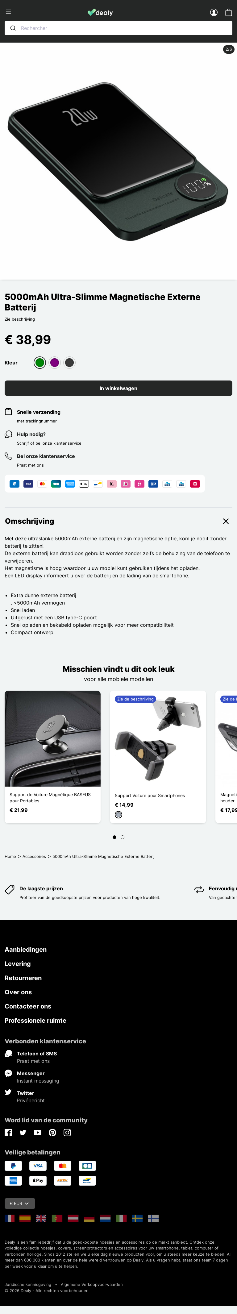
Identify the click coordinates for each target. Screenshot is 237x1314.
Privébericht (31, 1100)
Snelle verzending (38, 412)
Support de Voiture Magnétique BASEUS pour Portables (50, 797)
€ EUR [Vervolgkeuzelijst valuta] (19, 1203)
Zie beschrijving (20, 319)
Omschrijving (118, 521)
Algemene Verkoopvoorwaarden (92, 1284)
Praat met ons (33, 1061)
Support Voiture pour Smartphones (150, 795)
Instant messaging (38, 1081)
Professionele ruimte (35, 1020)
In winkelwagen (118, 388)
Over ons (18, 992)
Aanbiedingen (26, 949)
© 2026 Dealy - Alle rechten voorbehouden (47, 1290)
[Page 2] (122, 837)
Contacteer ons (28, 1006)
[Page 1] (114, 837)
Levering (18, 963)
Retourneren (23, 978)
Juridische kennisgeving (28, 1284)
